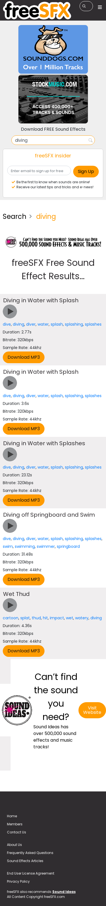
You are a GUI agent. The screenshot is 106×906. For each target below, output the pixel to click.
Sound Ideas (64, 891)
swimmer (46, 546)
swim (8, 546)
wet (69, 618)
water (43, 324)
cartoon (10, 618)
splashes (93, 324)
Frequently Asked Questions (30, 852)
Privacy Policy (18, 881)
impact (57, 618)
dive (7, 324)
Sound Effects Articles (25, 860)
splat (25, 618)
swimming (25, 546)
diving (18, 324)
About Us (14, 844)
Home (12, 816)
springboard (68, 546)
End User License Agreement (30, 873)
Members (15, 824)
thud (36, 618)
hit (45, 618)
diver (31, 324)
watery (81, 618)
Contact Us (16, 832)
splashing (74, 324)
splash (57, 324)
